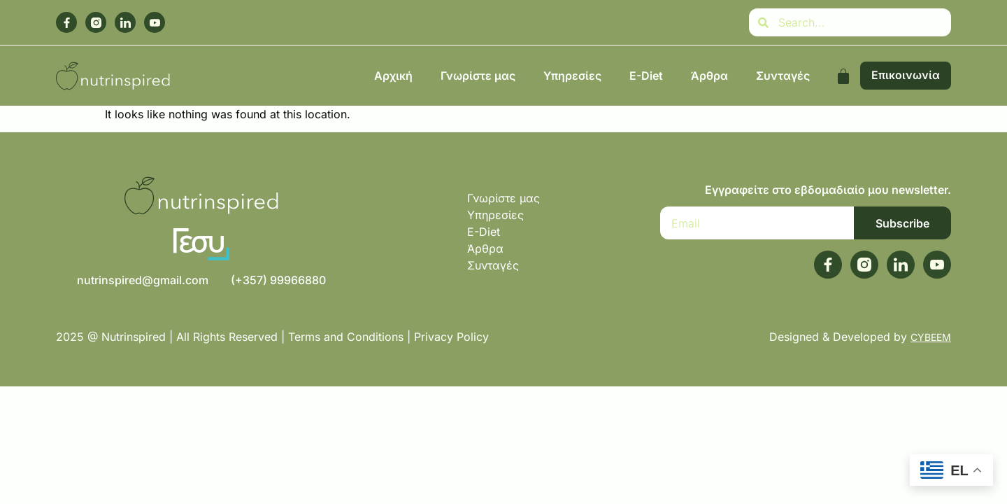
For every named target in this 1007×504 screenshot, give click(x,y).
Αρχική (393, 76)
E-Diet (646, 76)
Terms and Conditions (345, 337)
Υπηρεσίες (572, 76)
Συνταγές (783, 76)
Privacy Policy (453, 337)
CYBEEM (930, 337)
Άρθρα (709, 76)
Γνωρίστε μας (478, 76)
